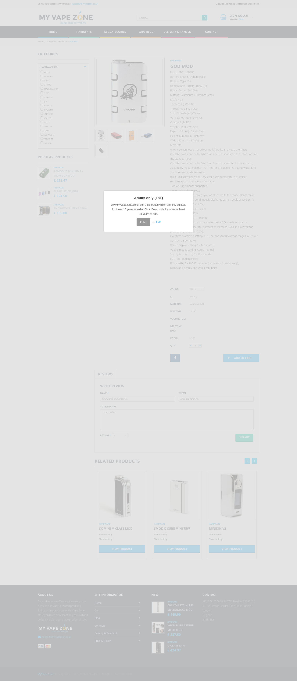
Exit (158, 222)
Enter (143, 222)
